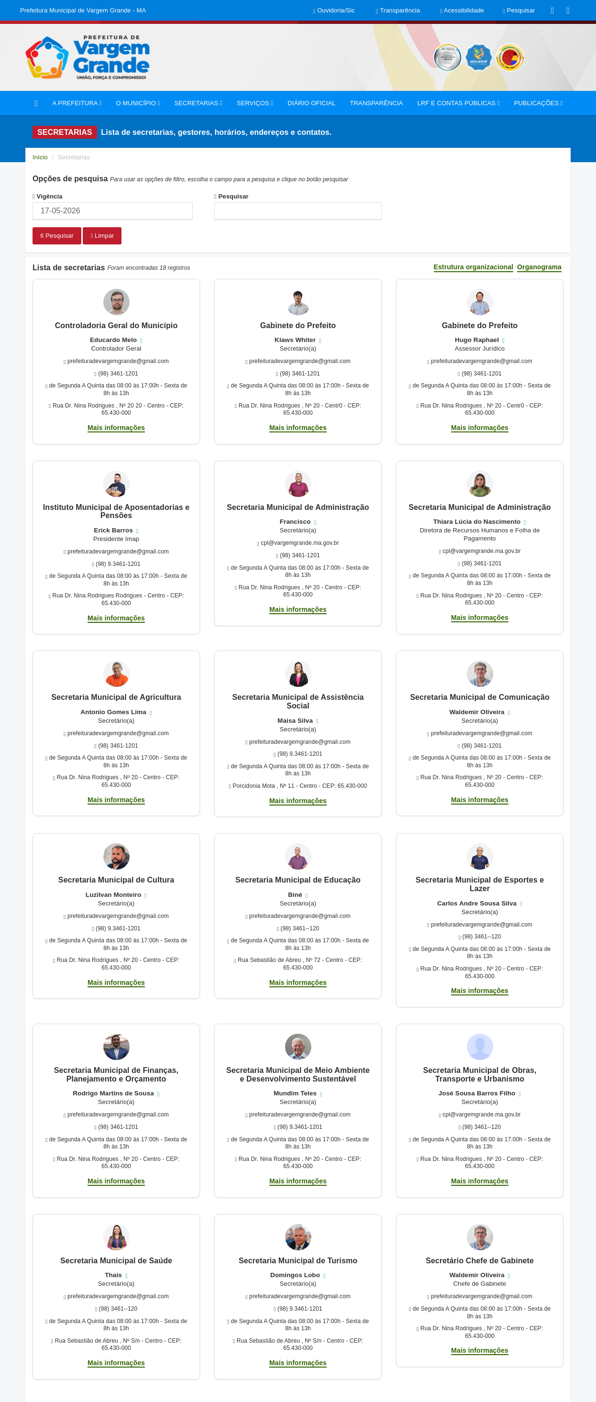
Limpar (102, 235)
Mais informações (116, 427)
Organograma (539, 266)
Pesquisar (231, 196)
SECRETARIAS (198, 103)
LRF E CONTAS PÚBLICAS (458, 103)
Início (40, 157)
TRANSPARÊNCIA (376, 103)
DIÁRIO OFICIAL (311, 103)
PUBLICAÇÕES (538, 103)
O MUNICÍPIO (138, 103)
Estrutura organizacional (474, 266)
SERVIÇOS (255, 103)
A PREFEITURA (76, 103)
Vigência (48, 196)
